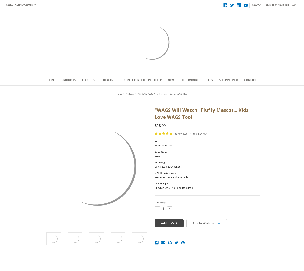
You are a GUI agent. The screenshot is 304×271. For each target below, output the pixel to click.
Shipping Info (228, 80)
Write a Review (198, 133)
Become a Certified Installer (141, 80)
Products (68, 80)
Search (256, 4)
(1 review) (181, 133)
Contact (250, 80)
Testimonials (190, 80)
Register (283, 4)
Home (51, 80)
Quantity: (160, 202)
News (171, 80)
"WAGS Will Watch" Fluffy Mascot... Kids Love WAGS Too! (162, 94)
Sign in (270, 4)
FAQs (209, 80)
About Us (88, 80)
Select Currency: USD (21, 4)
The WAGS (107, 80)
